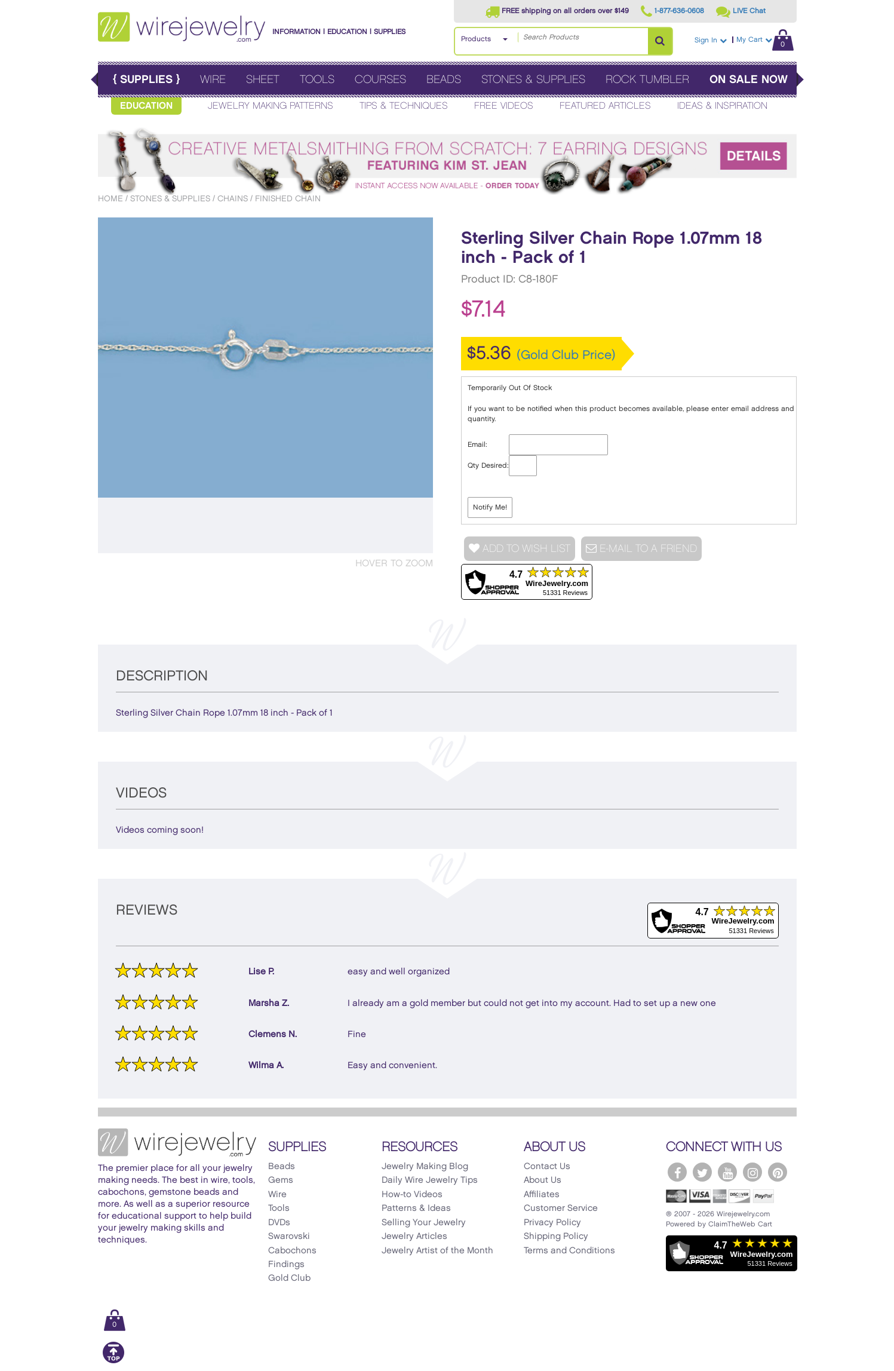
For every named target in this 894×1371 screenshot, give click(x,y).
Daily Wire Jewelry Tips (430, 1180)
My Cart (765, 39)
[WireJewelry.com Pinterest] (777, 1172)
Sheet (262, 80)
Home (110, 199)
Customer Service (561, 1208)
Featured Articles (605, 106)
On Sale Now (748, 80)
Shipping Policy (556, 1236)
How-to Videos (412, 1195)
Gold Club (289, 1278)
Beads (443, 80)
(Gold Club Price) (566, 355)
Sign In (711, 40)
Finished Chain (288, 199)
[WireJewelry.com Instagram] (752, 1172)
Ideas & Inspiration (722, 106)
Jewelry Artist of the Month (437, 1251)
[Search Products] (660, 41)
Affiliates (542, 1195)
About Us (542, 1180)
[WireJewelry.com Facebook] (677, 1172)
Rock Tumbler (647, 80)
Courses (380, 80)
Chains (232, 199)
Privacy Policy (552, 1223)
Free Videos (503, 106)
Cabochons (292, 1251)
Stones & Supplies (533, 80)
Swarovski (289, 1236)
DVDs (279, 1223)
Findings (286, 1264)
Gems (280, 1180)
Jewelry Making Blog (425, 1167)
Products (476, 39)
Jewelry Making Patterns (270, 106)
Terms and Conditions (569, 1251)
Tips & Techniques (404, 106)
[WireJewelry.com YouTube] (727, 1172)
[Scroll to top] (113, 1361)
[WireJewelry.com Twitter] (702, 1172)
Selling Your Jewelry (424, 1223)
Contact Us (547, 1167)
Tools (317, 80)
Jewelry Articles (414, 1236)
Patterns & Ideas (416, 1208)
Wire (213, 80)
